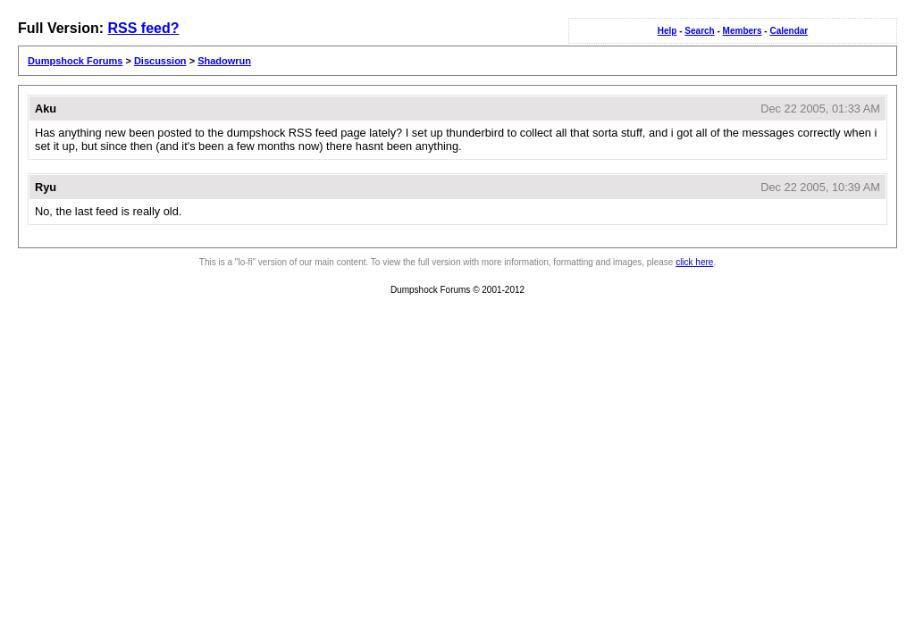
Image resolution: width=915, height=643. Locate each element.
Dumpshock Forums (75, 60)
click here (694, 262)
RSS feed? (143, 28)
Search (699, 31)
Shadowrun (224, 60)
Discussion (160, 60)
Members (742, 31)
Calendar (788, 31)
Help (667, 31)
